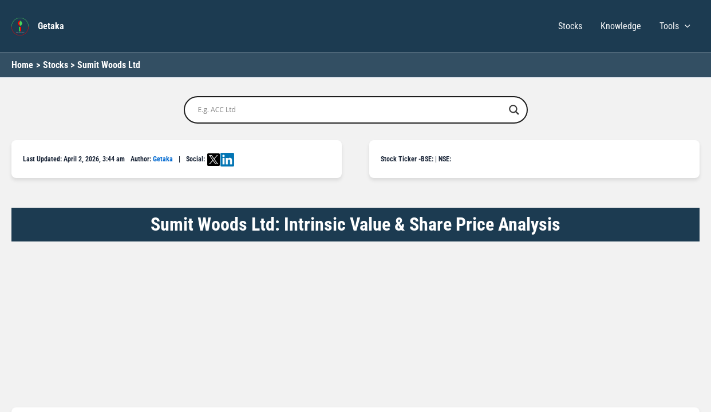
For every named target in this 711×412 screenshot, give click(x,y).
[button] (684, 26)
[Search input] (350, 110)
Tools (674, 26)
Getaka (51, 26)
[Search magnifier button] (514, 110)
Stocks (570, 26)
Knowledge (621, 26)
